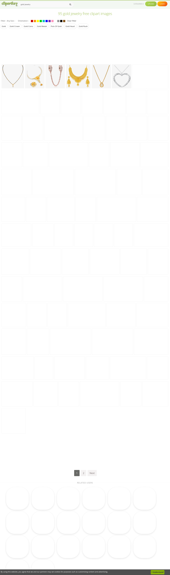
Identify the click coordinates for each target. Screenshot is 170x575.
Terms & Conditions (133, 542)
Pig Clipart (102, 555)
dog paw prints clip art (28, 548)
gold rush (83, 26)
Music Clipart (50, 552)
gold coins (29, 26)
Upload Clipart (131, 552)
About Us (129, 535)
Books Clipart (50, 539)
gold (4, 26)
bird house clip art (26, 552)
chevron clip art (25, 542)
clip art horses (24, 545)
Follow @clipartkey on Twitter (137, 562)
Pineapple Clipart (105, 545)
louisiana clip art (25, 539)
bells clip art (23, 555)
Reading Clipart (104, 539)
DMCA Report (131, 545)
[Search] (70, 4)
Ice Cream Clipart (105, 552)
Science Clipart (51, 555)
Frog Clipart (50, 542)
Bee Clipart (76, 548)
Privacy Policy (131, 548)
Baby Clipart (50, 558)
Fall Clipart (76, 539)
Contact (128, 539)
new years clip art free (28, 535)
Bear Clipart (77, 555)
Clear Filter (71, 21)
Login (162, 4)
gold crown (15, 26)
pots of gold (56, 26)
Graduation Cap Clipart (81, 552)
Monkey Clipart (104, 548)
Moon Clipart (77, 535)
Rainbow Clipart (78, 558)
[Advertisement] (85, 46)
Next (92, 473)
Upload (151, 4)
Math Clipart (50, 535)
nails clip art (23, 558)
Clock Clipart (77, 542)
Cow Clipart (103, 535)
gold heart (70, 26)
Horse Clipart (77, 545)
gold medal (42, 26)
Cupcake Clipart (51, 545)
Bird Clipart (103, 542)
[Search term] (46, 4)
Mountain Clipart (105, 558)
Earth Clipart (50, 548)
